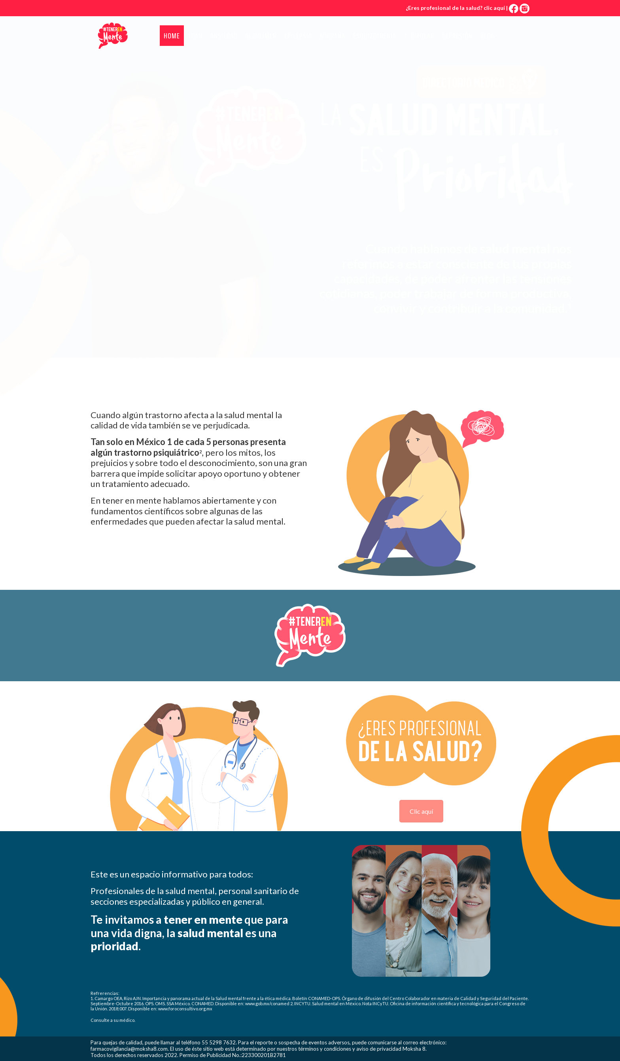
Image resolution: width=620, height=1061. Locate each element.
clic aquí (494, 7)
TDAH (195, 35)
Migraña (332, 35)
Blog (487, 35)
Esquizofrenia (374, 35)
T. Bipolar (419, 35)
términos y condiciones (324, 1049)
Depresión (457, 35)
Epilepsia (298, 35)
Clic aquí (421, 811)
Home (172, 35)
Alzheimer (260, 35)
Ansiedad (223, 35)
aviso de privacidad (378, 1049)
